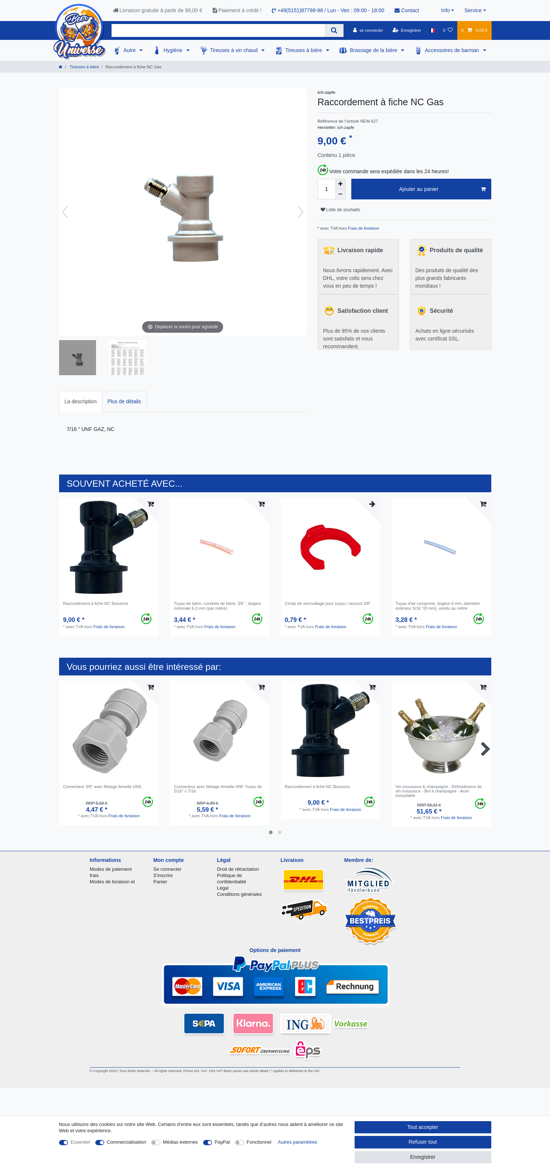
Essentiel (80, 1142)
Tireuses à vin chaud (234, 50)
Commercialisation (126, 1142)
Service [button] (473, 10)
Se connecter (167, 869)
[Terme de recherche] (218, 30)
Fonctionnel (259, 1142)
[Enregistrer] (406, 30)
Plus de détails (124, 401)
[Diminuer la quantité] (340, 194)
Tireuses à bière (304, 50)
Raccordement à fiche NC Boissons (96, 603)
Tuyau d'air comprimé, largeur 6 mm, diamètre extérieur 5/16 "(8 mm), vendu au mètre (438, 605)
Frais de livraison (363, 228)
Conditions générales (239, 894)
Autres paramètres (297, 1142)
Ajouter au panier (442, 189)
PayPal (222, 1142)
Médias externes (180, 1142)
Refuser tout (423, 1142)
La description (81, 401)
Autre (130, 50)
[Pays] (432, 30)
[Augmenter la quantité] (340, 184)
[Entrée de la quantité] (326, 189)
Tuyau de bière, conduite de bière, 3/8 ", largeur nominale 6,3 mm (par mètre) (217, 605)
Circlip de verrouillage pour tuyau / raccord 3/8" (328, 603)
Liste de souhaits (340, 209)
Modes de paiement (111, 869)
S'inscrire (163, 875)
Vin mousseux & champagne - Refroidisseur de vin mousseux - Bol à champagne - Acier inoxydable (439, 791)
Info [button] (445, 10)
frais (94, 875)
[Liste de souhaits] (448, 30)
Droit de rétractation (238, 869)
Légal (223, 888)
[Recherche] (334, 30)
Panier (160, 881)
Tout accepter (422, 1127)
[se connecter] (368, 30)
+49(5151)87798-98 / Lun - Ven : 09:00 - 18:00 (328, 10)
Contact (406, 10)
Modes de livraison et (112, 881)
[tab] (80, 401)
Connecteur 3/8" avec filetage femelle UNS (102, 786)
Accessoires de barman (452, 50)
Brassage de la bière (374, 50)
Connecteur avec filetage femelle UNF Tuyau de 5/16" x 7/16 (218, 788)
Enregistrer (422, 1157)
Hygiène (173, 50)
